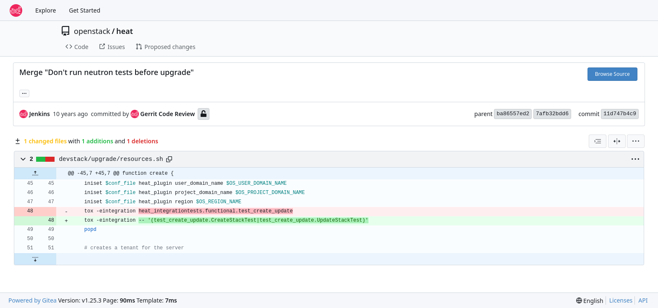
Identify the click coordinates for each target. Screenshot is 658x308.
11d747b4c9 (619, 114)
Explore (45, 10)
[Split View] (617, 141)
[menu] (636, 141)
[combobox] (597, 141)
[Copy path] (169, 159)
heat (124, 31)
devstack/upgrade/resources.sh (111, 159)
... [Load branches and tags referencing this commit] (24, 93)
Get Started (84, 10)
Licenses (621, 300)
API (643, 300)
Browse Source (612, 74)
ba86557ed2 (512, 114)
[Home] (16, 10)
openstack (92, 31)
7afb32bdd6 (552, 114)
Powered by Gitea (32, 300)
